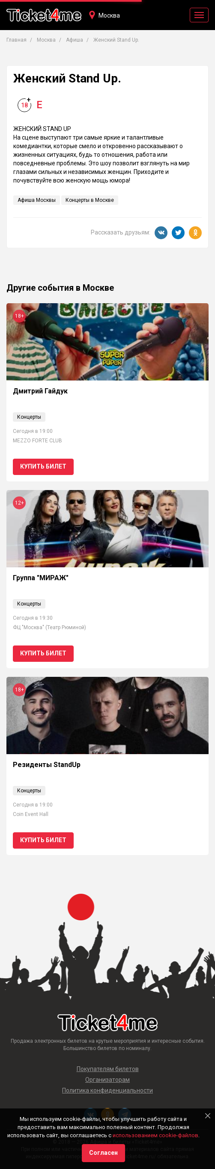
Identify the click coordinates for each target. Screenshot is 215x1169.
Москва (109, 15)
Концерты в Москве (90, 200)
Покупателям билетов (108, 1068)
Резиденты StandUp (47, 765)
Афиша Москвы (37, 200)
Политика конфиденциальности (107, 1090)
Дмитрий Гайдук (40, 391)
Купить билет (43, 466)
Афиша (74, 40)
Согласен (103, 1152)
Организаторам (107, 1079)
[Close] (207, 1115)
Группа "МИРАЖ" (41, 578)
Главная (16, 40)
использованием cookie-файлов (155, 1135)
